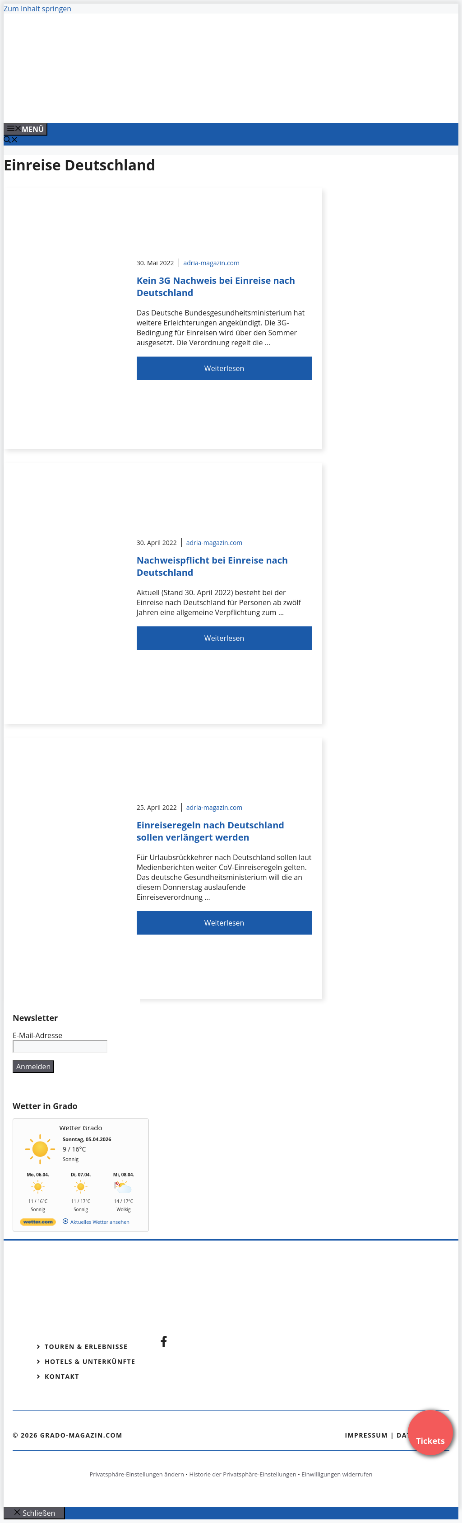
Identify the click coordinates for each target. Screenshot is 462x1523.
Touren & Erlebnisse (86, 1346)
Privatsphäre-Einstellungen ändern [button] (136, 1474)
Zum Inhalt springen (37, 9)
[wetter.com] (38, 1223)
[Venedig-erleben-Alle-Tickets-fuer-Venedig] (186, 106)
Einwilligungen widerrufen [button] (336, 1474)
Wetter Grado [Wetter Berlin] (81, 1127)
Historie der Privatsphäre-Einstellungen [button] (242, 1474)
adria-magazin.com (212, 263)
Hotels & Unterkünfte (90, 1361)
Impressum (366, 1435)
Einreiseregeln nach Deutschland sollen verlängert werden (210, 831)
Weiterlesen (224, 368)
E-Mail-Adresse (37, 1035)
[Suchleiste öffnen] (11, 141)
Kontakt (62, 1376)
